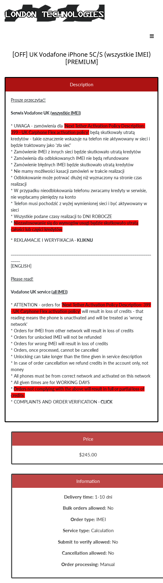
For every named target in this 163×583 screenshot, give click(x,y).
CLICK (106, 401)
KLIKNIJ (84, 240)
